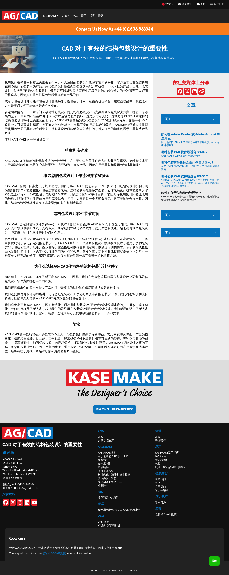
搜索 (100, 15)
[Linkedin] (27, 503)
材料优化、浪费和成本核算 (114, 474)
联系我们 (185, 4)
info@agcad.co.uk (26, 488)
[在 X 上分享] (187, 92)
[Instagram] (20, 503)
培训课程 (160, 440)
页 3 (167, 232)
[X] (12, 503)
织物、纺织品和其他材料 (170, 467)
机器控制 (103, 485)
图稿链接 (103, 467)
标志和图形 (161, 459)
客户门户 (217, 4)
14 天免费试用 (106, 440)
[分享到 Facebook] (180, 92)
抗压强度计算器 (107, 478)
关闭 (214, 560)
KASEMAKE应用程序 (167, 452)
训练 (157, 436)
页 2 (167, 215)
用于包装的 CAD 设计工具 (113, 456)
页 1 (167, 119)
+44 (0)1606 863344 (21, 484)
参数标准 (103, 459)
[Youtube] (34, 503)
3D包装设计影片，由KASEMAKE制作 (119, 509)
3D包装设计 (105, 463)
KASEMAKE (49, 15)
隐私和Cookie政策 (166, 514)
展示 (83, 15)
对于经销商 (161, 490)
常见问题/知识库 (108, 497)
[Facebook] (5, 503)
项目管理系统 (106, 470)
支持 (201, 4)
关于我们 (160, 486)
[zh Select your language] (167, 4)
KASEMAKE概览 (107, 452)
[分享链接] (201, 92)
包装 (157, 463)
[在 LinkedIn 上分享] (194, 92)
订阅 (100, 436)
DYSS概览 (103, 521)
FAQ (75, 15)
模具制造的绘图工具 (110, 481)
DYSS (65, 15)
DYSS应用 (160, 456)
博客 (92, 15)
